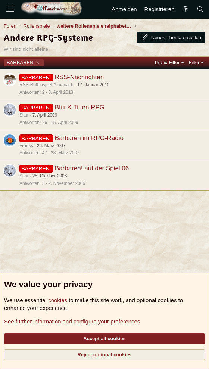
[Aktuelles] (185, 9)
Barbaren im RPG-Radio (89, 138)
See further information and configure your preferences (72, 321)
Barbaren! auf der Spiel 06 (92, 168)
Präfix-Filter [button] (167, 62)
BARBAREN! (21, 62)
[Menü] (10, 9)
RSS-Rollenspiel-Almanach (46, 84)
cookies (57, 300)
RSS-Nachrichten (79, 77)
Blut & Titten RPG (79, 107)
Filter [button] (194, 62)
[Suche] (200, 9)
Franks (26, 145)
